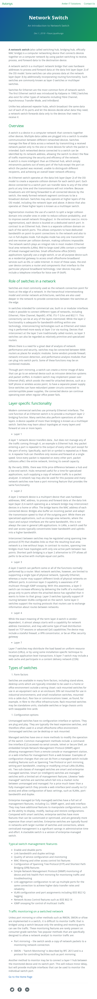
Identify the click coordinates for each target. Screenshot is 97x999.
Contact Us (89, 3)
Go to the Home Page (20, 976)
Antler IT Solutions (71, 3)
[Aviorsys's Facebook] (19, 990)
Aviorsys (7, 3)
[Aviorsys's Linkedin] (27, 990)
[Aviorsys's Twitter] (12, 990)
